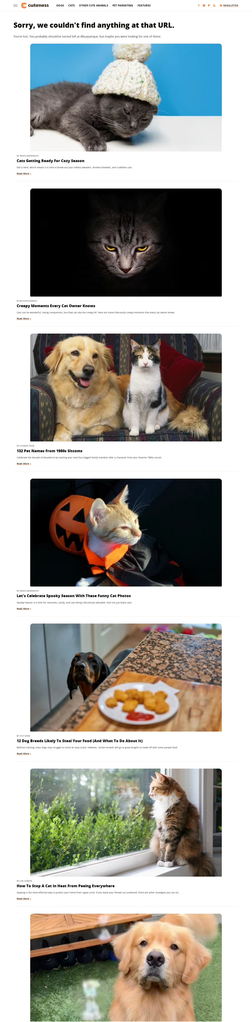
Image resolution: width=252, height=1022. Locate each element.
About (106, 979)
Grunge (102, 998)
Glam (93, 998)
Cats (71, 5)
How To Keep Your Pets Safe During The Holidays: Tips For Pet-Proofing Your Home (48, 928)
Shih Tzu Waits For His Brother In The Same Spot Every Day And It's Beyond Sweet (125, 646)
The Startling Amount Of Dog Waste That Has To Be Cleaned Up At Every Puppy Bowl (48, 646)
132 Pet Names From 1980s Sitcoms (195, 95)
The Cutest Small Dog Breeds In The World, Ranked (199, 735)
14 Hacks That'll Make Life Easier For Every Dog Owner (201, 274)
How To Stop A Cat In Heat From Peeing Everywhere (200, 182)
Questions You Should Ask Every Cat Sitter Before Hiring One (124, 274)
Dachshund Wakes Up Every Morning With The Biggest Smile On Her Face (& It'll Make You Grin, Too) (124, 741)
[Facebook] (199, 5)
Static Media (109, 985)
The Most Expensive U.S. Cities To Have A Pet (125, 551)
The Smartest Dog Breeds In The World (200, 925)
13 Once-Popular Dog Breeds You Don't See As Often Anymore (47, 735)
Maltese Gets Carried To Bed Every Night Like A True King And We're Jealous (48, 461)
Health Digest (116, 998)
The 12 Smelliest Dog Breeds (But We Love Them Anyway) (48, 833)
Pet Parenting (123, 5)
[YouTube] (204, 5)
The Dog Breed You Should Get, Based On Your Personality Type (47, 366)
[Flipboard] (209, 5)
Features (144, 5)
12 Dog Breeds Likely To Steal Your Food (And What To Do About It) (121, 185)
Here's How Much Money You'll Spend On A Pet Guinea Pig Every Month (201, 369)
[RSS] (214, 5)
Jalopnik (72, 998)
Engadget (60, 998)
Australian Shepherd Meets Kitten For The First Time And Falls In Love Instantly (126, 836)
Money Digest (134, 998)
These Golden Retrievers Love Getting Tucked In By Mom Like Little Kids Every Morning (123, 369)
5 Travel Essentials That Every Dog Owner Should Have (126, 459)
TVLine (83, 998)
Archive (120, 979)
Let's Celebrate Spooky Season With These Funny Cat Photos (46, 182)
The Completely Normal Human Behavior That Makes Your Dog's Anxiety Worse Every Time (201, 836)
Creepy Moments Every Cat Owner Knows (119, 95)
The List (163, 998)
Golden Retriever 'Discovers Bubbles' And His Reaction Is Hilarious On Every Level (44, 277)
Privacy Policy (139, 979)
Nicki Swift (151, 998)
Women (175, 998)
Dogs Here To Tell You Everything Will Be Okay (125, 925)
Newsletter (229, 5)
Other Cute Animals (93, 5)
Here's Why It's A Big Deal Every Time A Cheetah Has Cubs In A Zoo (202, 551)
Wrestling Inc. (189, 998)
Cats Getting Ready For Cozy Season (43, 95)
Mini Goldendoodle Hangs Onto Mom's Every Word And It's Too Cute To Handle (46, 554)
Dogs (60, 5)
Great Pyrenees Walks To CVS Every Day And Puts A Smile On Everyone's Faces (199, 461)
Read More (23, 113)
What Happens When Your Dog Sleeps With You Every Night (199, 643)
